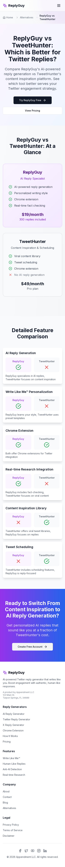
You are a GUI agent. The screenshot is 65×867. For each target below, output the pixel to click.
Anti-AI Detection (12, 769)
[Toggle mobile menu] (58, 5)
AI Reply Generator (13, 713)
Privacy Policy (11, 824)
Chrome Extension (13, 730)
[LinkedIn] (45, 850)
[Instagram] (39, 850)
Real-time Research (14, 774)
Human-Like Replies (14, 763)
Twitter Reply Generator (16, 719)
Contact (7, 796)
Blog (5, 802)
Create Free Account (32, 646)
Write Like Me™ (11, 758)
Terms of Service (13, 830)
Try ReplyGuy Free (32, 100)
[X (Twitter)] (26, 850)
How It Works (10, 736)
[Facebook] (20, 850)
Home (8, 17)
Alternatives (26, 17)
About (6, 791)
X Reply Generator (13, 724)
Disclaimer (8, 835)
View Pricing (32, 110)
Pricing (7, 741)
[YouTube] (32, 850)
